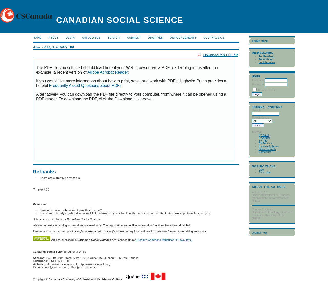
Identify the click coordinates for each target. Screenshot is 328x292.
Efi (72, 47)
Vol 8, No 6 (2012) (55, 47)
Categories (265, 152)
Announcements (183, 37)
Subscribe (264, 172)
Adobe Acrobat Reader (107, 72)
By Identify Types (269, 146)
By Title (263, 140)
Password (258, 84)
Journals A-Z (214, 37)
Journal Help (259, 232)
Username (258, 80)
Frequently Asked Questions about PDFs (85, 85)
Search (114, 37)
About (53, 37)
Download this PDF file (220, 55)
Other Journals (267, 149)
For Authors (265, 59)
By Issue (264, 135)
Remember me (267, 90)
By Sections (266, 143)
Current (134, 37)
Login (70, 37)
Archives (155, 37)
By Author (264, 138)
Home (37, 37)
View (261, 169)
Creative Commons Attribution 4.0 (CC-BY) (163, 239)
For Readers (266, 56)
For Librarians (267, 62)
